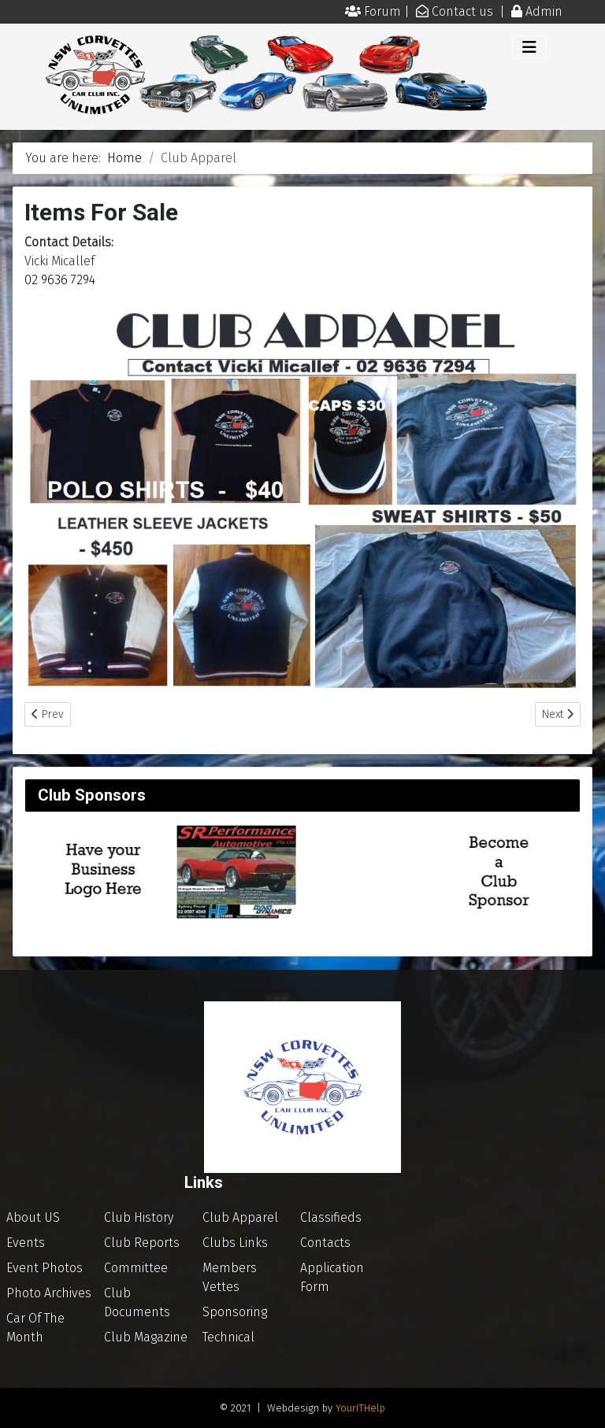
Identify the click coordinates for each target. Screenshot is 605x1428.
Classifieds (331, 1217)
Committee (136, 1267)
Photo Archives (48, 1293)
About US (33, 1217)
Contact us (464, 11)
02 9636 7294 (59, 279)
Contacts (325, 1242)
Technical (228, 1337)
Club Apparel (240, 1217)
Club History (138, 1217)
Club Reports (142, 1242)
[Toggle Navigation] (529, 47)
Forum (384, 11)
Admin (543, 11)
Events (25, 1242)
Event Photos (44, 1267)
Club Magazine (145, 1337)
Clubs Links (235, 1242)
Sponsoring (234, 1311)
